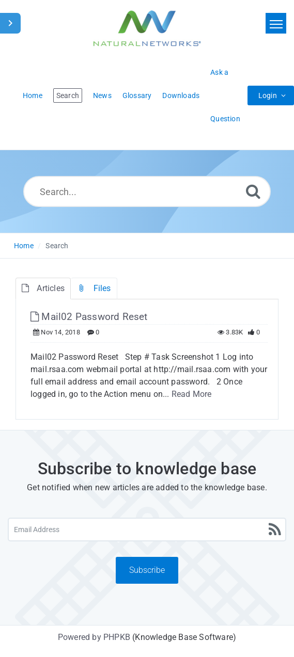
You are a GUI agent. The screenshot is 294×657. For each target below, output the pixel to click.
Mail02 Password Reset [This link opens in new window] (89, 317)
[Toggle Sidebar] (10, 23)
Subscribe (147, 570)
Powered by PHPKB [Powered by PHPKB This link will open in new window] (94, 637)
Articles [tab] (43, 288)
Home (24, 246)
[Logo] (147, 28)
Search (56, 246)
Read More (192, 394)
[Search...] (147, 191)
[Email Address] (147, 529)
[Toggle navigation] (276, 23)
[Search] (253, 191)
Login (267, 95)
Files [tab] (94, 288)
